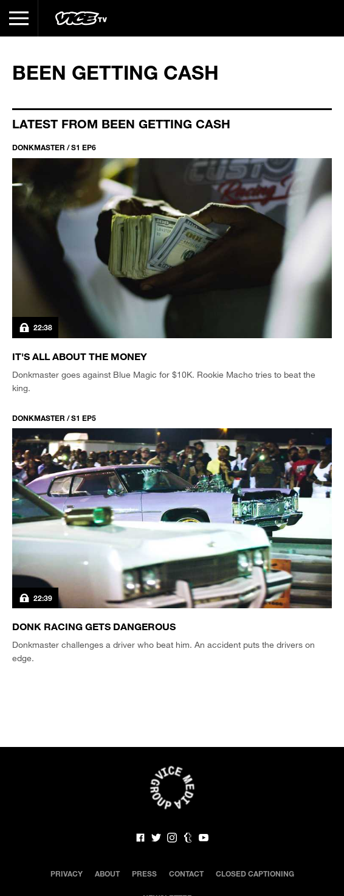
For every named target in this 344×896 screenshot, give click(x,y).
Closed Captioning (255, 873)
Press (144, 873)
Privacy (66, 873)
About (107, 873)
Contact (186, 873)
